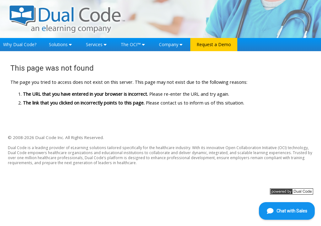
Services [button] (94, 44)
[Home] (67, 18)
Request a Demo (214, 44)
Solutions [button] (58, 44)
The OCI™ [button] (131, 44)
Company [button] (168, 44)
